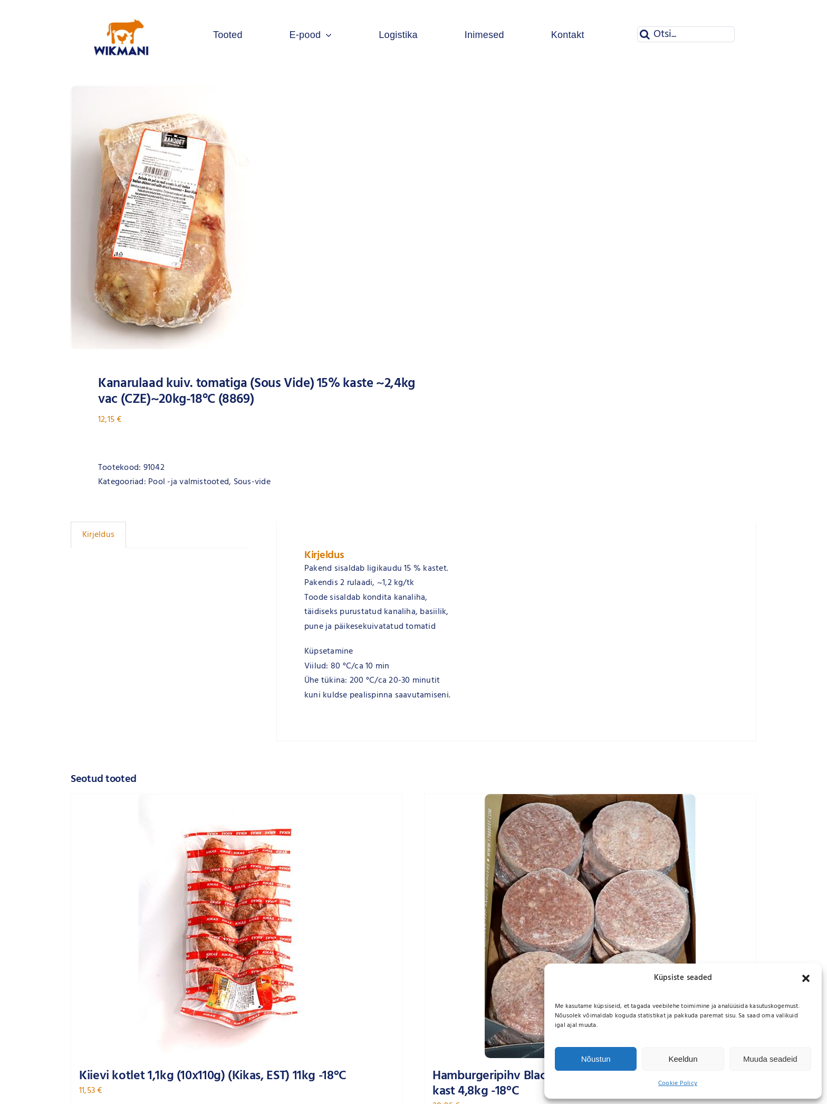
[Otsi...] (686, 34)
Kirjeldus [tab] (98, 535)
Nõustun (596, 1058)
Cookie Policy (677, 1083)
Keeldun (682, 1058)
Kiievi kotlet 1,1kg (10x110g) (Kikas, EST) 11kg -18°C (213, 1076)
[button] (806, 978)
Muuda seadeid (770, 1058)
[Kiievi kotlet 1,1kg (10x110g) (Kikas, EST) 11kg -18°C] (236, 926)
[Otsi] (645, 34)
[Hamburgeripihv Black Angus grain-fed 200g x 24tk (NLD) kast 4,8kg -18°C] (590, 926)
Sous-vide (252, 482)
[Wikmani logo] (121, 9)
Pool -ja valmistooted (188, 482)
